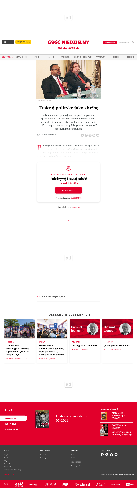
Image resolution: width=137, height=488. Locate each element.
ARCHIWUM (65, 57)
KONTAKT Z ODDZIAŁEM (83, 57)
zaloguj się (124, 42)
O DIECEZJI (129, 57)
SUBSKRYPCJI (76, 198)
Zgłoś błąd (9, 474)
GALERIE (51, 57)
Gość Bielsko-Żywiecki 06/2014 (47, 135)
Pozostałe (10, 429)
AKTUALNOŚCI (21, 57)
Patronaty (100, 57)
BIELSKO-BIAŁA (46, 297)
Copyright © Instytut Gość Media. (110, 474)
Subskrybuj (68, 190)
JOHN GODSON (56, 297)
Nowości (10, 418)
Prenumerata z (21, 41)
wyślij (98, 134)
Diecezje (115, 57)
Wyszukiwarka (133, 42)
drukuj (94, 134)
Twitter (90, 134)
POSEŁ (63, 297)
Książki (10, 424)
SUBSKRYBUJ (110, 42)
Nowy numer (7, 57)
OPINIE (36, 57)
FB (87, 134)
